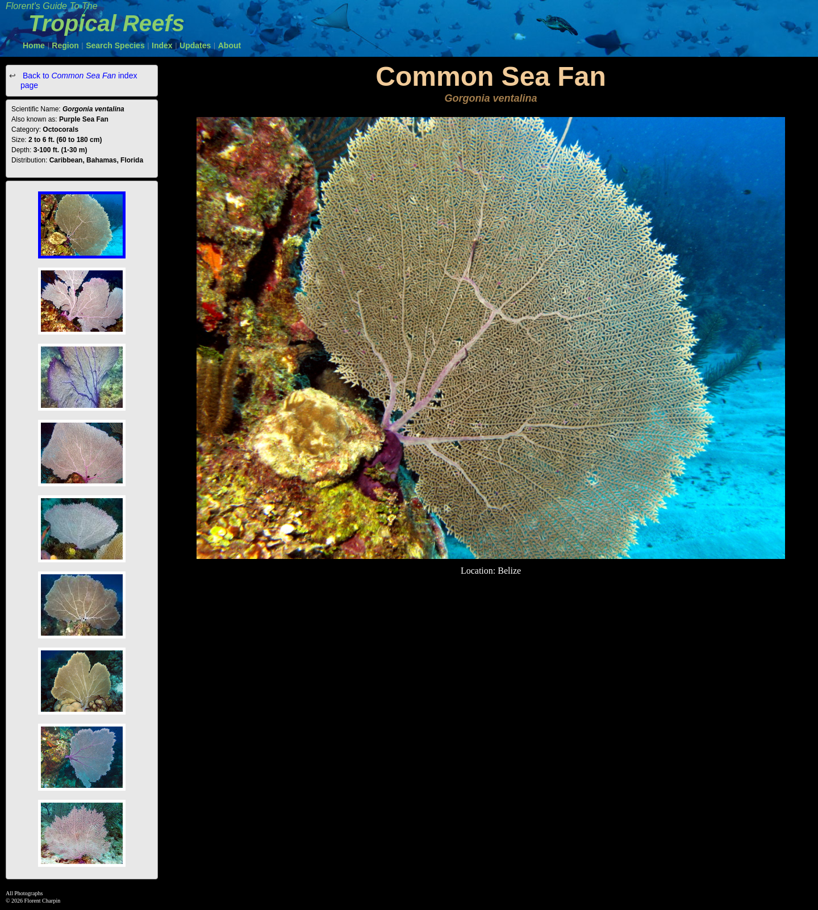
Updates (195, 45)
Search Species (115, 45)
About (229, 45)
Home (34, 45)
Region (65, 45)
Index (162, 45)
